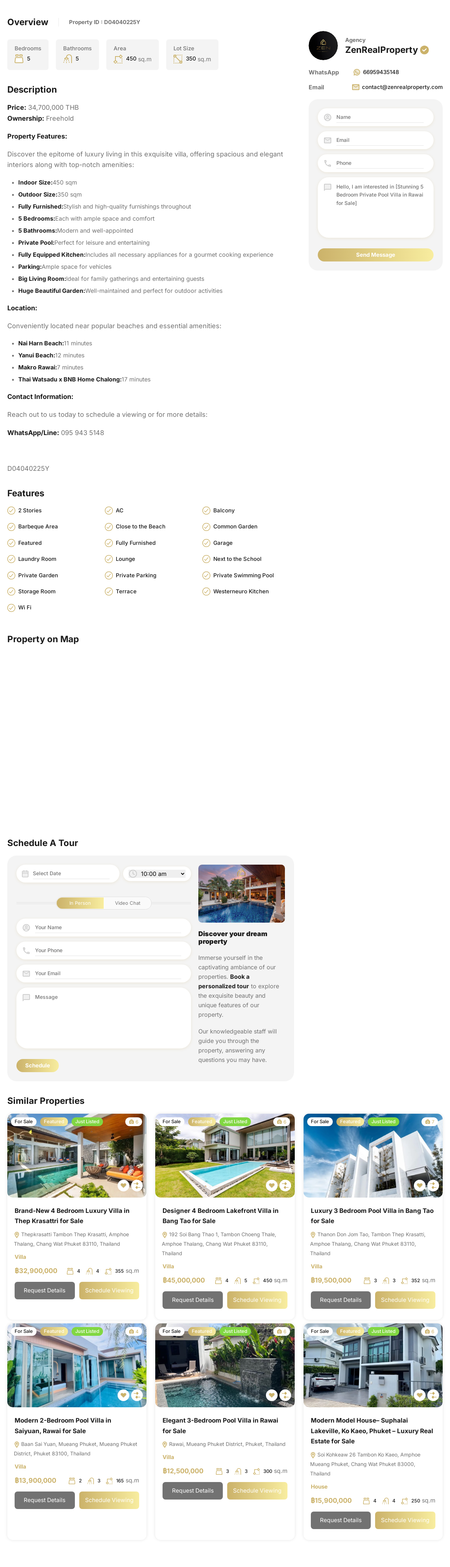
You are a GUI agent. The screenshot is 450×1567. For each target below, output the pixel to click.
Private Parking (136, 575)
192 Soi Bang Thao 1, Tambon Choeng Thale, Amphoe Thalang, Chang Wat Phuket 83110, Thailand (219, 1243)
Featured (30, 542)
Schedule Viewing (109, 1290)
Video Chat (127, 903)
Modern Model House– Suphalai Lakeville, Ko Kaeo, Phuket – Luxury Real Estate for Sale (372, 1431)
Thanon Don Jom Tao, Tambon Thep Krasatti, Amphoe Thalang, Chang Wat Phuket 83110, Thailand (368, 1243)
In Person (80, 903)
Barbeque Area (38, 526)
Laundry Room (37, 558)
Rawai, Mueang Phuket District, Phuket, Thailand (224, 1444)
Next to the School (237, 558)
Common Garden (235, 526)
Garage (223, 542)
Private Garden (38, 575)
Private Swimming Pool (243, 575)
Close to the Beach (140, 526)
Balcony (224, 510)
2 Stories (30, 510)
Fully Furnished (136, 542)
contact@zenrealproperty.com (397, 87)
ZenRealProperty (381, 49)
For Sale (24, 1121)
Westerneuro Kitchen (241, 591)
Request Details (44, 1290)
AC (119, 510)
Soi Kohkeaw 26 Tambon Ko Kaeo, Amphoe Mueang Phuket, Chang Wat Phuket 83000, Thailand (365, 1464)
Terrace (126, 591)
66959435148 (375, 72)
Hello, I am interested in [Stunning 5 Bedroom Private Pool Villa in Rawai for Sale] (380, 207)
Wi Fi (24, 607)
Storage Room (37, 591)
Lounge (125, 558)
